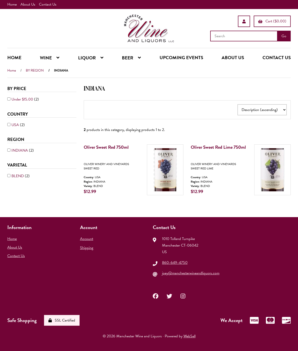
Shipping (86, 248)
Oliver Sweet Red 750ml (106, 147)
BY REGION (35, 70)
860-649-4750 (175, 263)
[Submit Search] (284, 36)
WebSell (189, 336)
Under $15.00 (22, 99)
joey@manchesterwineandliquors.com (190, 273)
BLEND (18, 176)
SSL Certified (61, 320)
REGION (16, 139)
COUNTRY (18, 114)
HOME (14, 57)
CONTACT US (276, 57)
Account (86, 239)
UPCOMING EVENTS (181, 57)
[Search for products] (244, 36)
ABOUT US (233, 57)
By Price (17, 88)
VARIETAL (17, 165)
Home (12, 4)
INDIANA (20, 150)
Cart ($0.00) (272, 21)
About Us (27, 4)
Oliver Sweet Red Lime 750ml (218, 147)
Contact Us (47, 4)
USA (15, 125)
